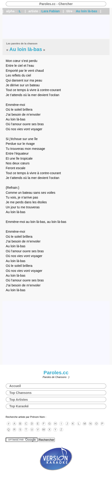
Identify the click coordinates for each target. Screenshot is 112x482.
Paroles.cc (56, 372)
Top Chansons (20, 393)
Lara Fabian (50, 11)
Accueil (15, 386)
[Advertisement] (56, 26)
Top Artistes (18, 399)
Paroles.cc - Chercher (56, 4)
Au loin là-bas (86, 11)
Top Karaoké (19, 406)
